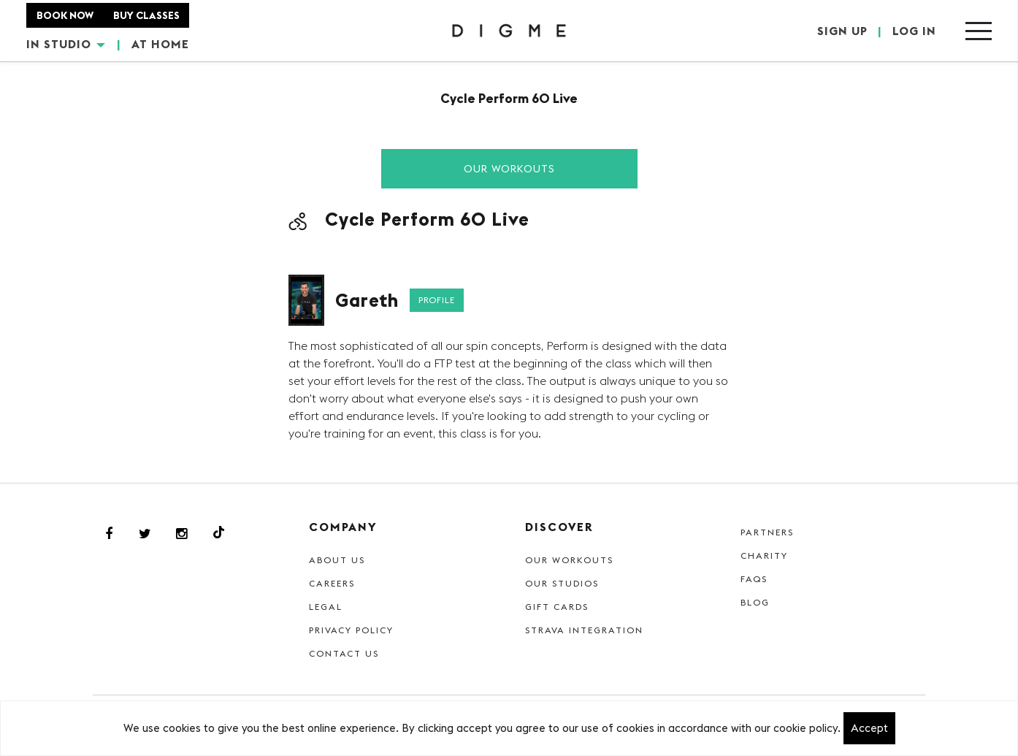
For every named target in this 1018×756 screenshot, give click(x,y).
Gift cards (557, 606)
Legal (325, 606)
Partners (767, 532)
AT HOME (160, 44)
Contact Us (344, 653)
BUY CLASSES (146, 15)
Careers (332, 583)
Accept (869, 728)
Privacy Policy (351, 630)
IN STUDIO (65, 44)
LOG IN (914, 30)
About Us (337, 559)
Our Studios (562, 583)
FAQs (754, 578)
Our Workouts (509, 168)
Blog (755, 602)
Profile (436, 299)
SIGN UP (842, 30)
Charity (764, 555)
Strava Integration (584, 630)
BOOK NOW (65, 15)
